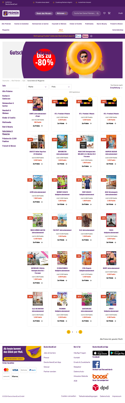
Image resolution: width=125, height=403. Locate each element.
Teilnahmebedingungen (88, 396)
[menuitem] (21, 24)
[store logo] (14, 13)
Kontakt (77, 357)
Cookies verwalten (68, 396)
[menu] (62, 27)
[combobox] (86, 13)
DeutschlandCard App (52, 362)
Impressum (116, 396)
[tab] (37, 86)
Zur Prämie (38, 126)
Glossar (47, 367)
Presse (46, 357)
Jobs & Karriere (50, 353)
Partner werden (50, 371)
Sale (4, 86)
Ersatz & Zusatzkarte (82, 362)
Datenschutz (105, 396)
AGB (75, 381)
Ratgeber (77, 367)
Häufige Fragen (80, 353)
